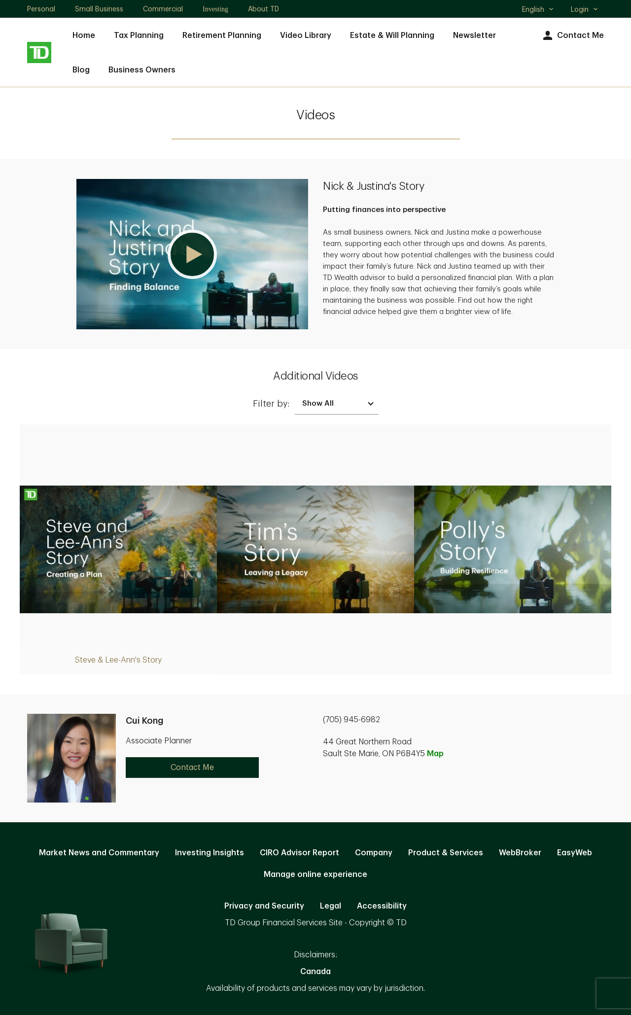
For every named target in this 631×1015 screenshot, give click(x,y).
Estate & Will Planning (392, 35)
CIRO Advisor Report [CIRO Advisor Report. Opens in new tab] (299, 853)
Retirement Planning (221, 35)
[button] (192, 254)
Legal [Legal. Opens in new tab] (330, 906)
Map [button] (435, 754)
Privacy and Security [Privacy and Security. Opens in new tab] (264, 906)
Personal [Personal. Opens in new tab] (41, 8)
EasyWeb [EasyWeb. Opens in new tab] (574, 853)
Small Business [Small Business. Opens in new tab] (99, 8)
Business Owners (141, 70)
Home (83, 35)
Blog (81, 70)
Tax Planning (139, 35)
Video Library (305, 35)
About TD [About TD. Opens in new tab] (263, 8)
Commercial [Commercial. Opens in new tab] (163, 8)
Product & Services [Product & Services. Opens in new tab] (445, 853)
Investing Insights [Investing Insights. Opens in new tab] (209, 853)
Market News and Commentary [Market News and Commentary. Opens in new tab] (99, 853)
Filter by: (271, 403)
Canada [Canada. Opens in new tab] (315, 972)
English (538, 10)
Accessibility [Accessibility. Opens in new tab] (382, 906)
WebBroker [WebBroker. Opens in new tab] (520, 853)
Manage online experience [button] (315, 874)
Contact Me (572, 36)
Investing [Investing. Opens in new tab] (215, 9)
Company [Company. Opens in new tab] (373, 853)
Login (584, 9)
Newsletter (474, 35)
